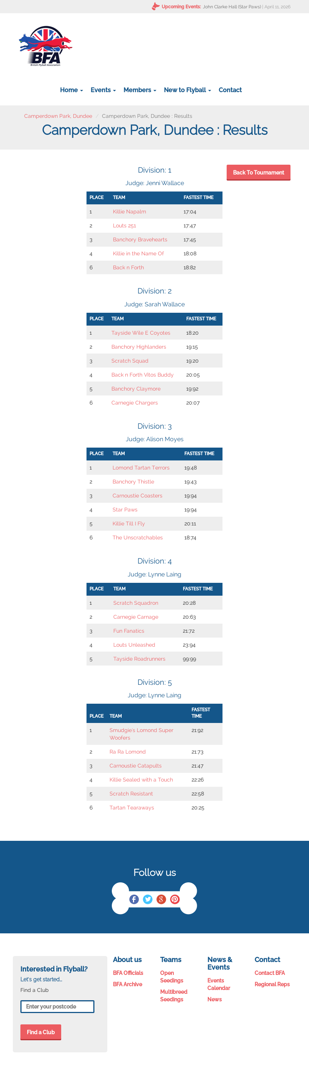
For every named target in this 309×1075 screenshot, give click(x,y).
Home (71, 90)
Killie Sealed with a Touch (141, 780)
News (214, 999)
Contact (230, 90)
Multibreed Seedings (173, 995)
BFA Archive (127, 984)
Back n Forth (128, 267)
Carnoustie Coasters (137, 496)
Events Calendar (218, 984)
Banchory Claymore (136, 389)
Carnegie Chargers (134, 403)
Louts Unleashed (134, 645)
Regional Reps (272, 984)
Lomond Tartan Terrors (141, 468)
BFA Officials (128, 973)
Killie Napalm (129, 212)
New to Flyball (187, 90)
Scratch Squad (129, 361)
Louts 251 (124, 225)
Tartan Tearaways (132, 808)
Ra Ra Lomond (128, 752)
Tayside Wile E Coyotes (140, 333)
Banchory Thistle (133, 482)
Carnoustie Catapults (136, 766)
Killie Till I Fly (129, 524)
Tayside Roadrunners (139, 659)
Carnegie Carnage (135, 617)
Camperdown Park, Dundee (58, 116)
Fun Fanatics (128, 631)
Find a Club (41, 1032)
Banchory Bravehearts (140, 239)
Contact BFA (270, 973)
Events (103, 90)
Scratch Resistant (131, 794)
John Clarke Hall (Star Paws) (232, 6)
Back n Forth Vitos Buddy (142, 375)
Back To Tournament (258, 173)
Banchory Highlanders (138, 347)
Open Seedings (171, 977)
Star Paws (125, 510)
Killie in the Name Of (138, 253)
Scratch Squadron (135, 603)
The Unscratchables (138, 537)
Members (140, 90)
